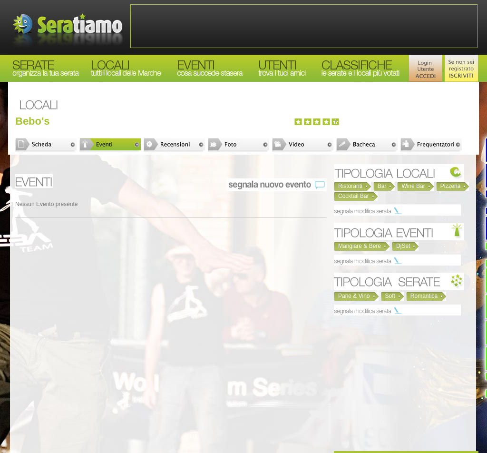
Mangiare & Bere (359, 246)
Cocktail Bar (353, 196)
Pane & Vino (354, 296)
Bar (382, 186)
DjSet (403, 246)
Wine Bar (413, 186)
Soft (390, 296)
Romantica (424, 296)
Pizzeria (450, 186)
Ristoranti (350, 186)
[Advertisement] (304, 26)
